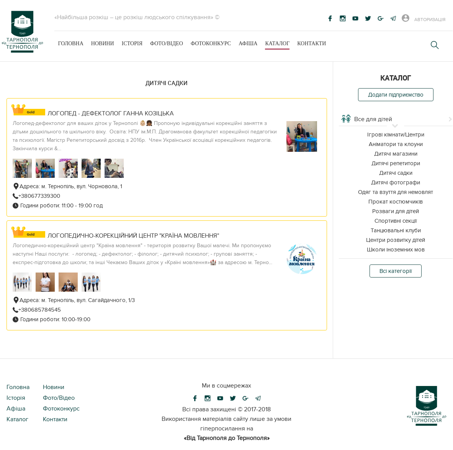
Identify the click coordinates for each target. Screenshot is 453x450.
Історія (132, 43)
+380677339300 (39, 195)
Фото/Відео (166, 43)
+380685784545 (39, 309)
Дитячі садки (167, 83)
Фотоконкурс (211, 43)
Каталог (277, 43)
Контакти (311, 43)
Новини (102, 43)
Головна (70, 43)
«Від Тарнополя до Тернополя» (227, 438)
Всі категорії (395, 271)
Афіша (248, 43)
